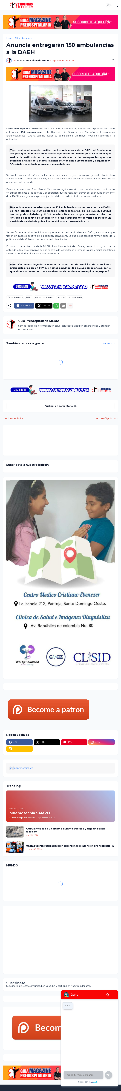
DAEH (29, 297)
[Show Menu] (5, 5)
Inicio (9, 38)
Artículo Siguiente (106, 418)
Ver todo (107, 343)
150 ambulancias (23, 38)
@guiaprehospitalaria (21, 768)
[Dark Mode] (109, 5)
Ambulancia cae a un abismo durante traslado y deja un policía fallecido (65, 830)
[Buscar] (116, 5)
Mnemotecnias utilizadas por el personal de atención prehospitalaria (70, 845)
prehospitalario (75, 297)
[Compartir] (112, 60)
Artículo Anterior (14, 418)
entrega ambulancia (44, 297)
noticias (61, 297)
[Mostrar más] (70, 306)
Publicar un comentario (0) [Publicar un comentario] (61, 406)
